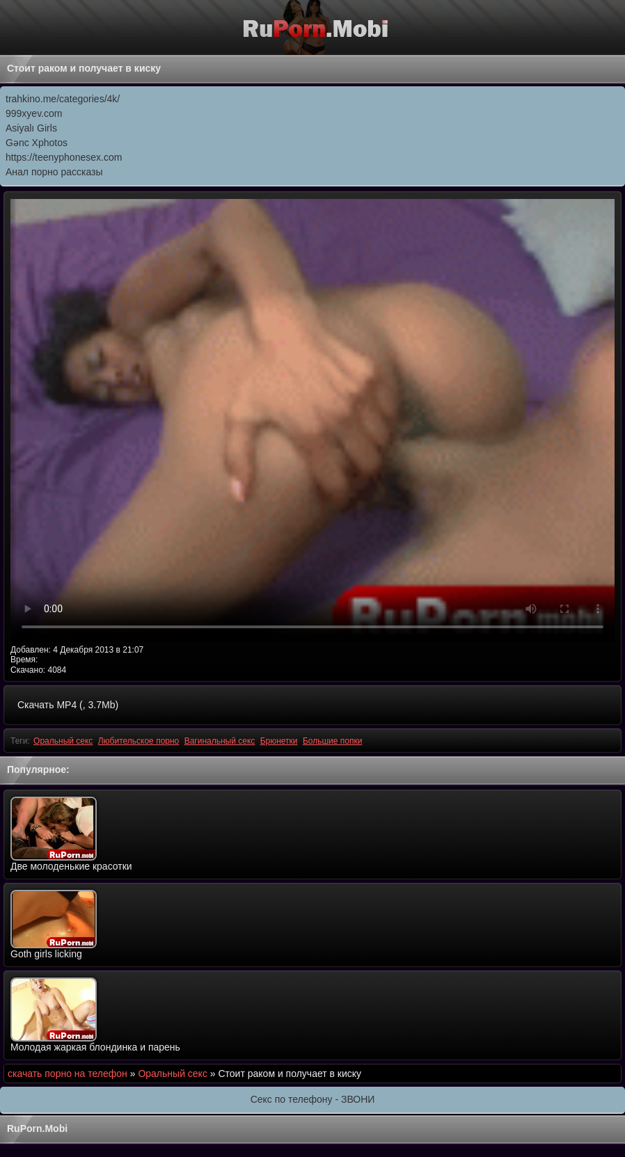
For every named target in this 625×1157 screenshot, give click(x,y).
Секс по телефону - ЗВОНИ (313, 1099)
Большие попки (333, 741)
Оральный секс (63, 741)
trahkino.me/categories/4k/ (63, 98)
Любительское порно (139, 741)
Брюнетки (279, 741)
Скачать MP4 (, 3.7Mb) (67, 704)
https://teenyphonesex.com (64, 157)
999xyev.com (34, 113)
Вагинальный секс (219, 741)
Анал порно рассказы (54, 171)
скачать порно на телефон (67, 1073)
